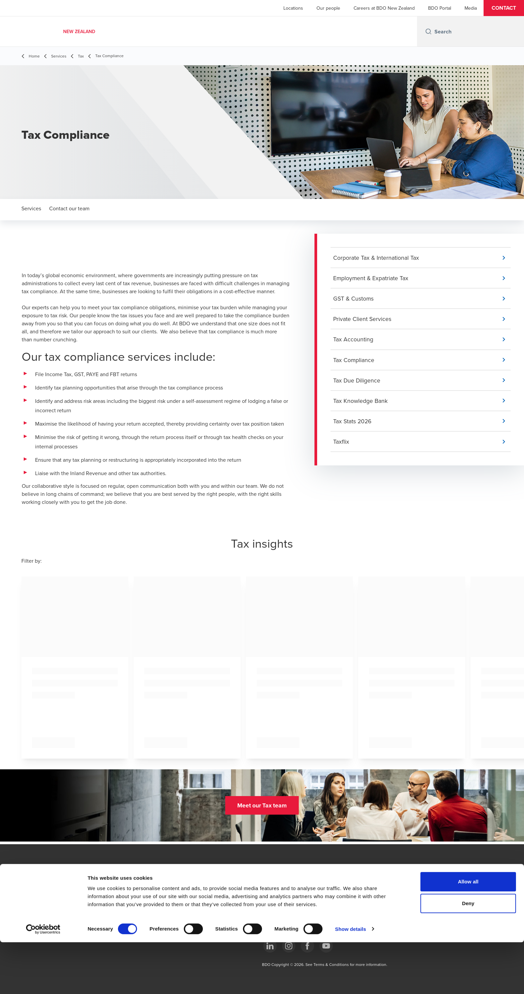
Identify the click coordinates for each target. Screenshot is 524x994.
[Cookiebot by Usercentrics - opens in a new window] (43, 981)
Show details (350, 981)
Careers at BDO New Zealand (384, 8)
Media (471, 8)
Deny (468, 955)
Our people (328, 8)
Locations (293, 8)
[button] (504, 8)
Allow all (468, 933)
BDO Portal (439, 8)
